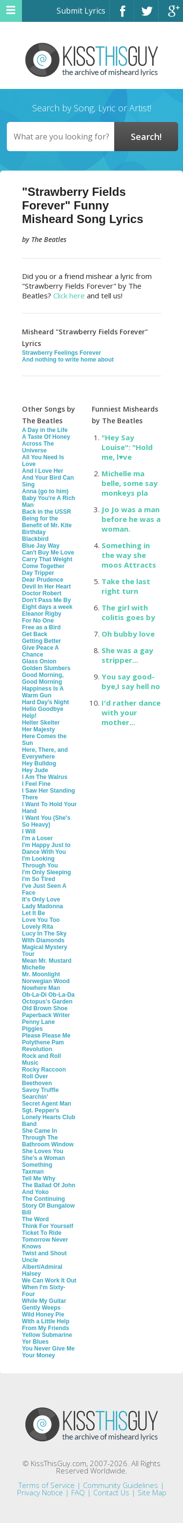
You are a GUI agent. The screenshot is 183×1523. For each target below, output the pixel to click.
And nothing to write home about (68, 359)
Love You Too (41, 920)
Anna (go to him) (45, 491)
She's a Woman (43, 1158)
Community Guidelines (120, 1485)
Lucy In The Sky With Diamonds (44, 937)
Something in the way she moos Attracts (129, 555)
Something (37, 1164)
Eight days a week (47, 607)
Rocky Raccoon (44, 1069)
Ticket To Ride (41, 1232)
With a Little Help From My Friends (45, 1325)
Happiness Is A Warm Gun (42, 692)
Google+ (171, 15)
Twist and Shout (44, 1253)
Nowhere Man (41, 988)
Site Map (152, 1492)
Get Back (34, 634)
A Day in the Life (45, 430)
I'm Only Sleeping (46, 872)
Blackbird (35, 539)
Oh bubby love (128, 634)
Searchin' (35, 1096)
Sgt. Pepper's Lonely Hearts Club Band (48, 1117)
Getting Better (41, 641)
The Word (35, 1219)
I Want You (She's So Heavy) (46, 821)
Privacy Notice (40, 1492)
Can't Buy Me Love (48, 552)
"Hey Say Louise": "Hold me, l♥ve (127, 447)
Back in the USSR (46, 511)
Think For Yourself (47, 1226)
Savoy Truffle (40, 1090)
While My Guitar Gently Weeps (44, 1304)
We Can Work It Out (49, 1280)
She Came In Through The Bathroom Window (48, 1137)
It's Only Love (41, 899)
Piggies (32, 1028)
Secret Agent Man (46, 1103)
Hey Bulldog (39, 763)
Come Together (43, 566)
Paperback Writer (46, 1015)
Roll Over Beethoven (37, 1080)
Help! (29, 715)
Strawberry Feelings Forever (61, 352)
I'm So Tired (38, 879)
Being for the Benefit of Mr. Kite (47, 522)
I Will (29, 831)
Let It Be (33, 913)
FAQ (78, 1492)
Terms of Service (47, 1485)
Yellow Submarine (47, 1335)
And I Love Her (42, 470)
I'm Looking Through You (40, 862)
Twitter (146, 15)
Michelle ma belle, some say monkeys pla (130, 483)
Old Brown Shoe (44, 1008)
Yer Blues (35, 1341)
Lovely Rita (37, 926)
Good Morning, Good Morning (42, 678)
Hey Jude (35, 770)
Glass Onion (39, 661)
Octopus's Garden (47, 1001)
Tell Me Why (38, 1178)
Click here (69, 295)
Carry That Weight (47, 559)
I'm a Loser (37, 838)
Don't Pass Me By (46, 600)
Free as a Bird (41, 627)
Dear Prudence (42, 579)
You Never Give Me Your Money (48, 1352)
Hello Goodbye (42, 709)
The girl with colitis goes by (128, 612)
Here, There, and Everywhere (45, 753)
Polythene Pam (43, 1042)
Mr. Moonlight (41, 974)
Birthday (34, 532)
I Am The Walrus (44, 777)
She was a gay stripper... (127, 655)
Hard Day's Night (45, 702)
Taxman (32, 1171)
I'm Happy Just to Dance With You (46, 848)
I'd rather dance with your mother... (131, 712)
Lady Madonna (42, 906)
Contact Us (111, 1492)
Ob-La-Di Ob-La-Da (48, 994)
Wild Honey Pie (43, 1314)
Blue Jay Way (41, 545)
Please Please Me (46, 1035)
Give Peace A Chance (40, 651)
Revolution (37, 1049)
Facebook (122, 15)
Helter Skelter (41, 722)
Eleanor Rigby (41, 613)
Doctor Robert (41, 593)
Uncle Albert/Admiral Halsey (42, 1267)
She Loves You (42, 1151)
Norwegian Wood (46, 981)
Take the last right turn (126, 586)
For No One (38, 620)
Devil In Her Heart (46, 586)
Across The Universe (38, 447)
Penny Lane (38, 1022)
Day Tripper (38, 573)
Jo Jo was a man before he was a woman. (131, 519)
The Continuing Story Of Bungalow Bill (48, 1205)
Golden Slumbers (46, 668)
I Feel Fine (36, 783)
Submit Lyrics (81, 10)
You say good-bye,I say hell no (131, 681)
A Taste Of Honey (46, 436)
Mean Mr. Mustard (46, 960)
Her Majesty (38, 729)
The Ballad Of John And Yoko (48, 1188)
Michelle (33, 967)
